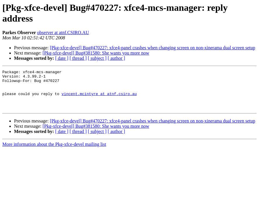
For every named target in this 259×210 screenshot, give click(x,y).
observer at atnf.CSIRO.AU (63, 32)
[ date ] (61, 58)
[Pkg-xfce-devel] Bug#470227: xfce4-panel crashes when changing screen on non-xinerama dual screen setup (152, 47)
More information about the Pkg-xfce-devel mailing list (54, 152)
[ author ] (116, 58)
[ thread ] (78, 58)
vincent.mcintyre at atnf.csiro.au (99, 99)
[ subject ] (97, 58)
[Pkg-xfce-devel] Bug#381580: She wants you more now (96, 52)
